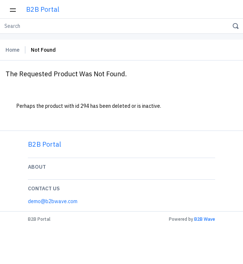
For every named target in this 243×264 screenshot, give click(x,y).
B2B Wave (204, 219)
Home (12, 50)
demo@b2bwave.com (52, 201)
